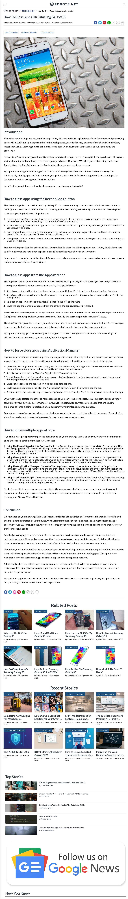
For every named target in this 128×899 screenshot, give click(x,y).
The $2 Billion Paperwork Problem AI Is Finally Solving (109, 718)
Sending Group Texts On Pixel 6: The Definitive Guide (62, 805)
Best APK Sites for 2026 (17, 751)
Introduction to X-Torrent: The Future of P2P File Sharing (63, 794)
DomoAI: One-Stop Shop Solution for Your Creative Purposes (48, 718)
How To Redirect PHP (48, 816)
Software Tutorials (29, 32)
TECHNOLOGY (47, 32)
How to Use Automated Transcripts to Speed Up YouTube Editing (78, 754)
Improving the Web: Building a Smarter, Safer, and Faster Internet (109, 754)
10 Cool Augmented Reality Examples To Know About (62, 782)
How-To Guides (11, 32)
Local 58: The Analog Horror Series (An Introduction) (62, 827)
